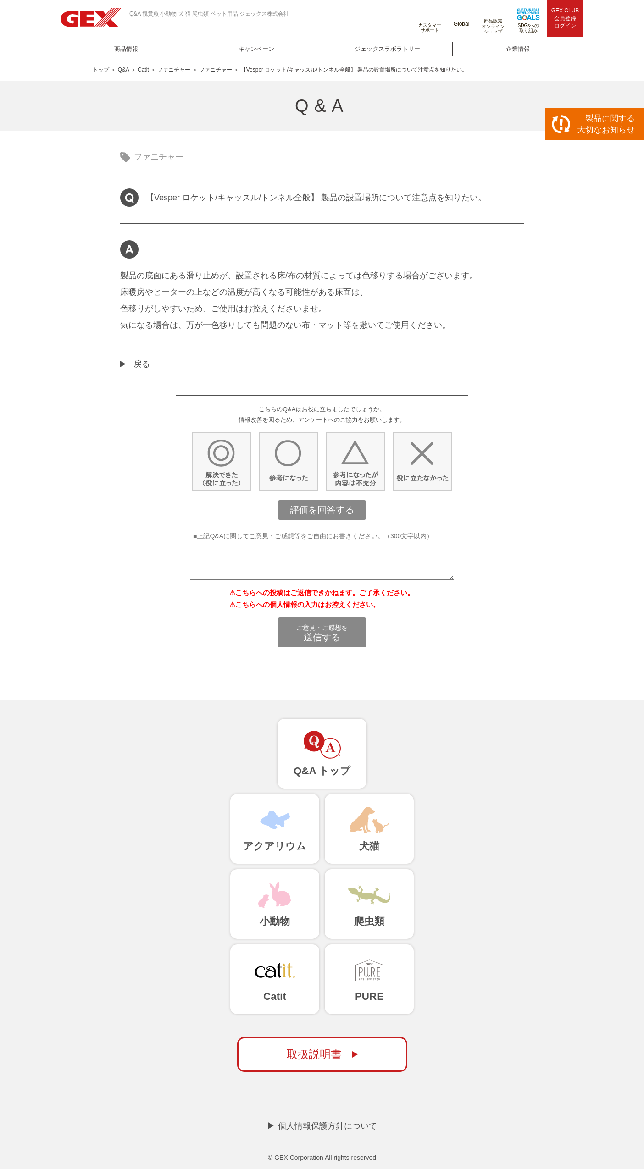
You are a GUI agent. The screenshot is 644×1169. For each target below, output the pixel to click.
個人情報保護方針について (327, 1125)
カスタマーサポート (429, 20)
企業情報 (518, 48)
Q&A (123, 69)
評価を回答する (322, 510)
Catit (143, 69)
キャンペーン (256, 48)
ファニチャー (173, 69)
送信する (322, 633)
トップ (101, 69)
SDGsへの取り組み (528, 20)
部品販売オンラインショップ (493, 19)
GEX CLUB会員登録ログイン (565, 18)
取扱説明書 (314, 1054)
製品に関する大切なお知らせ (606, 124)
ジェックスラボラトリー (387, 48)
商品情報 (126, 48)
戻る (141, 364)
